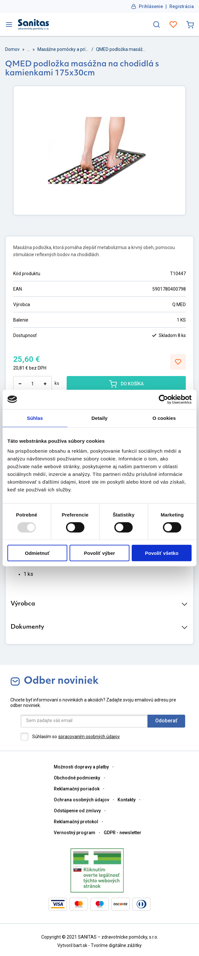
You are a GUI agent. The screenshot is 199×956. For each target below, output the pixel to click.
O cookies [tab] (164, 417)
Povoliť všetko (161, 553)
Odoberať (166, 721)
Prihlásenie (151, 6)
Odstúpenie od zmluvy (77, 810)
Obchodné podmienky (77, 777)
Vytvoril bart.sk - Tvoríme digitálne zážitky (99, 945)
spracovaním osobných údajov (89, 736)
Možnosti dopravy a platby (81, 766)
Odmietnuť (37, 553)
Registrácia (181, 6)
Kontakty (127, 799)
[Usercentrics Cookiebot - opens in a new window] (163, 399)
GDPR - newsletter (122, 832)
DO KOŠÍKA (126, 384)
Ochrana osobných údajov (81, 799)
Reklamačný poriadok (77, 788)
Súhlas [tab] (35, 417)
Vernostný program (74, 832)
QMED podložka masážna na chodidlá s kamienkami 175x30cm (121, 49)
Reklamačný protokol (76, 821)
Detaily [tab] (99, 417)
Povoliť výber (99, 553)
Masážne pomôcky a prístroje (63, 49)
